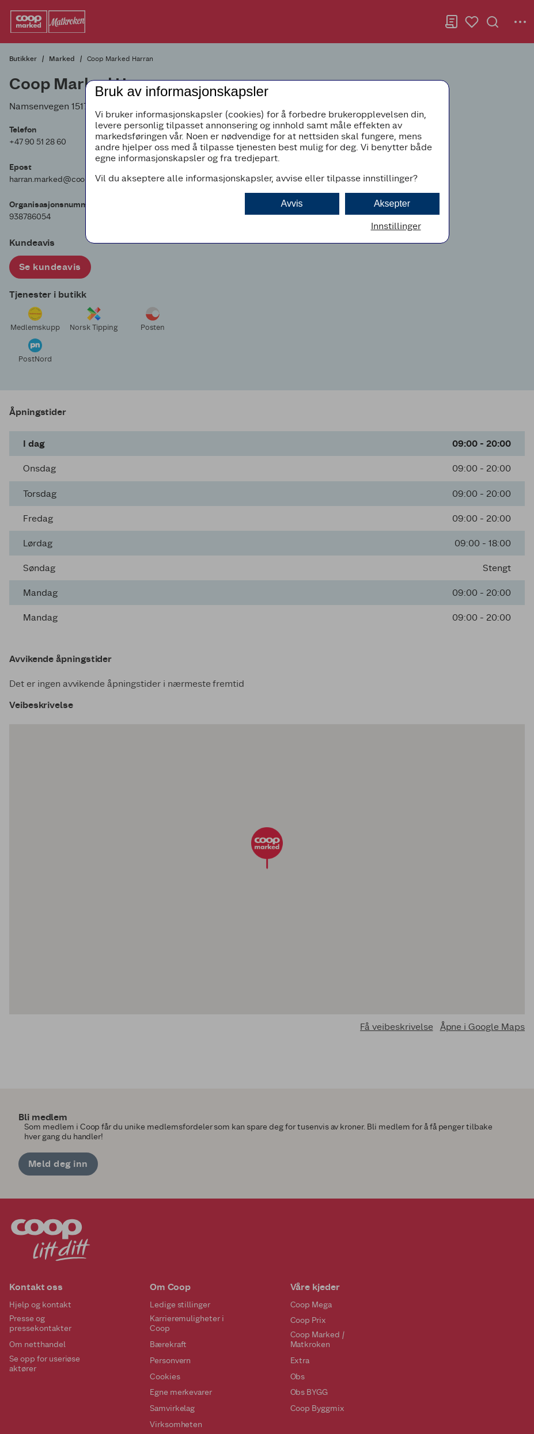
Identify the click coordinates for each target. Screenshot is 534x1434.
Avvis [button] (292, 203)
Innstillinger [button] (396, 225)
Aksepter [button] (392, 203)
